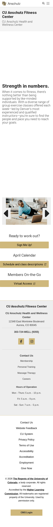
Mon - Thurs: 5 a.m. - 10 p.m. (26, 393)
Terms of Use (26, 445)
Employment (26, 462)
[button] (48, 200)
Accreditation (26, 456)
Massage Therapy (27, 373)
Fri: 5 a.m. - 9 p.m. (26, 399)
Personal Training (26, 367)
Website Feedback (26, 428)
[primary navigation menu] (48, 3)
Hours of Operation (26, 387)
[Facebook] (21, 345)
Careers (26, 379)
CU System (26, 434)
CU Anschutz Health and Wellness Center (17, 23)
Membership (26, 361)
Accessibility (26, 451)
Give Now (26, 468)
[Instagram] (32, 345)
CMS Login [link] (26, 512)
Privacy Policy (26, 439)
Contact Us (26, 422)
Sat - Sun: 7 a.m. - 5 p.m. (26, 405)
